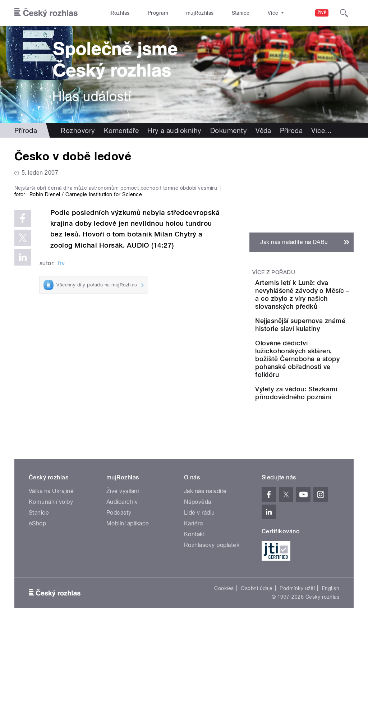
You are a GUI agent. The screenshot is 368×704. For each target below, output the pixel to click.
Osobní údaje (257, 667)
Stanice (215, 13)
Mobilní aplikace (127, 602)
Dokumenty (228, 130)
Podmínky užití (297, 667)
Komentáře (121, 130)
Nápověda (197, 581)
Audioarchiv (122, 581)
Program (147, 13)
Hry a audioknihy (174, 130)
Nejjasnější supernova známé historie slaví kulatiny (322, 364)
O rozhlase (248, 13)
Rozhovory (78, 130)
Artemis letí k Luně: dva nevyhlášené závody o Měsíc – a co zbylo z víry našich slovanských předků (322, 310)
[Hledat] (344, 13)
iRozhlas (116, 13)
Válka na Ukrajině (51, 570)
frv (61, 385)
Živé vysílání (122, 570)
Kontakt (194, 613)
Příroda (25, 130)
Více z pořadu (273, 272)
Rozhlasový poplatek (211, 624)
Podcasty (119, 591)
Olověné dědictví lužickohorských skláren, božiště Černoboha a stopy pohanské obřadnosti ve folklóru (321, 414)
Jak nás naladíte (205, 570)
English (330, 667)
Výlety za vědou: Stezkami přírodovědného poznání (320, 464)
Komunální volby (51, 581)
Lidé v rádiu (199, 591)
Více (321, 130)
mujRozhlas (182, 13)
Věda (263, 130)
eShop (37, 602)
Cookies (224, 667)
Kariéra (193, 602)
